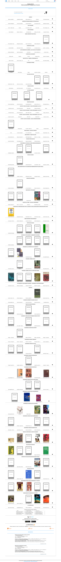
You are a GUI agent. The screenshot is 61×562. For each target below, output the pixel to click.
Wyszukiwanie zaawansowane (17, 13)
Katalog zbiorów (30, 8)
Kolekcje (22, 13)
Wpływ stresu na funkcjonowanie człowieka (20, 545)
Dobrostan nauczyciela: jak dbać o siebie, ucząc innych (22, 534)
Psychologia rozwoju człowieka (28, 513)
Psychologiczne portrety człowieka (29, 511)
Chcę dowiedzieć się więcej (27, 561)
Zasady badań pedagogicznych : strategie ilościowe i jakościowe (21, 513)
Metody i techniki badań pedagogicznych (19, 511)
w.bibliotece (27, 526)
